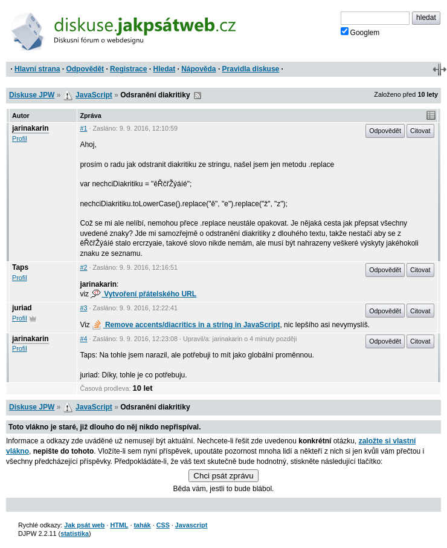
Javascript (191, 525)
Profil (19, 138)
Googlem (360, 32)
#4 (83, 338)
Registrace (128, 69)
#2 (83, 267)
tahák (141, 525)
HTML (119, 525)
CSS (163, 525)
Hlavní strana (37, 69)
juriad (22, 308)
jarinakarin (30, 128)
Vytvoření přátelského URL (143, 294)
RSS (197, 95)
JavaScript (94, 95)
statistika (74, 533)
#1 (83, 128)
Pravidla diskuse (251, 69)
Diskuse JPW (31, 95)
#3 (83, 308)
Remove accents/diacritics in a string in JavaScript (186, 325)
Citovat (420, 130)
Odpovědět (85, 69)
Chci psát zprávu (223, 475)
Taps (20, 267)
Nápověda (198, 69)
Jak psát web (84, 525)
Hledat (164, 69)
